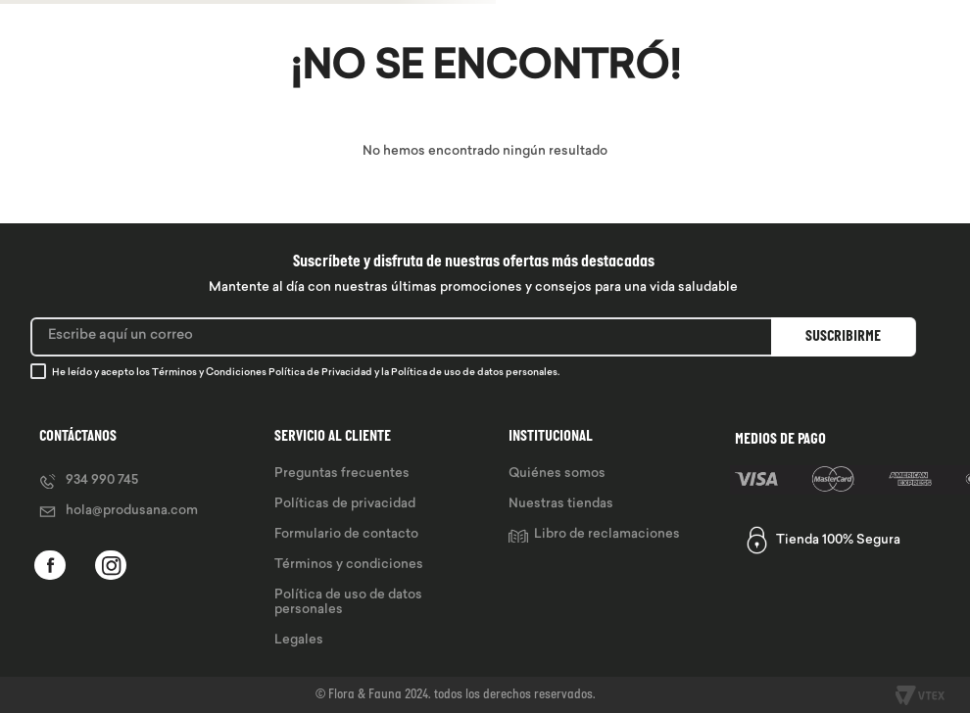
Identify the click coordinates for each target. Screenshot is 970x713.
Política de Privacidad (320, 372)
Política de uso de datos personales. (475, 372)
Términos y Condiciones (209, 372)
